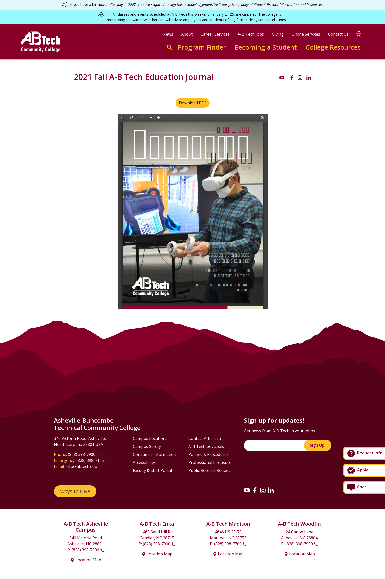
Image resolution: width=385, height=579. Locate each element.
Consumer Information (154, 454)
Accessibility (144, 462)
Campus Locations (150, 438)
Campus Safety (147, 446)
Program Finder (202, 47)
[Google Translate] (358, 33)
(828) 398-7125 (90, 460)
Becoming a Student (266, 47)
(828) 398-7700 (228, 544)
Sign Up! (317, 445)
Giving (278, 34)
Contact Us (338, 34)
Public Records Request (210, 470)
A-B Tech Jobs (251, 34)
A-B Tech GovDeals (206, 446)
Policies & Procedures (208, 454)
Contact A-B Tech (204, 438)
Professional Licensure (209, 462)
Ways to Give (75, 491)
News (168, 34)
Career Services (215, 34)
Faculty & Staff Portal (152, 470)
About (187, 34)
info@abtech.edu (81, 466)
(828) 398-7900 (81, 454)
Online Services (306, 34)
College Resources (333, 47)
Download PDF (192, 103)
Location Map (88, 560)
